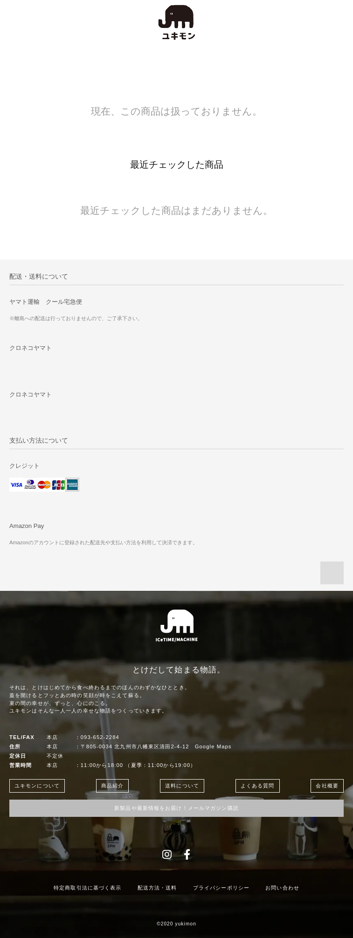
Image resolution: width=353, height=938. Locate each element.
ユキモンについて (37, 785)
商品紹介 (112, 785)
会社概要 (327, 785)
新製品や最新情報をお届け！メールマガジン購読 (176, 808)
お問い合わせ (282, 887)
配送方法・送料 (157, 887)
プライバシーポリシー (221, 887)
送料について (182, 785)
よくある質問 (258, 785)
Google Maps (213, 746)
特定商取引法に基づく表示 (87, 887)
